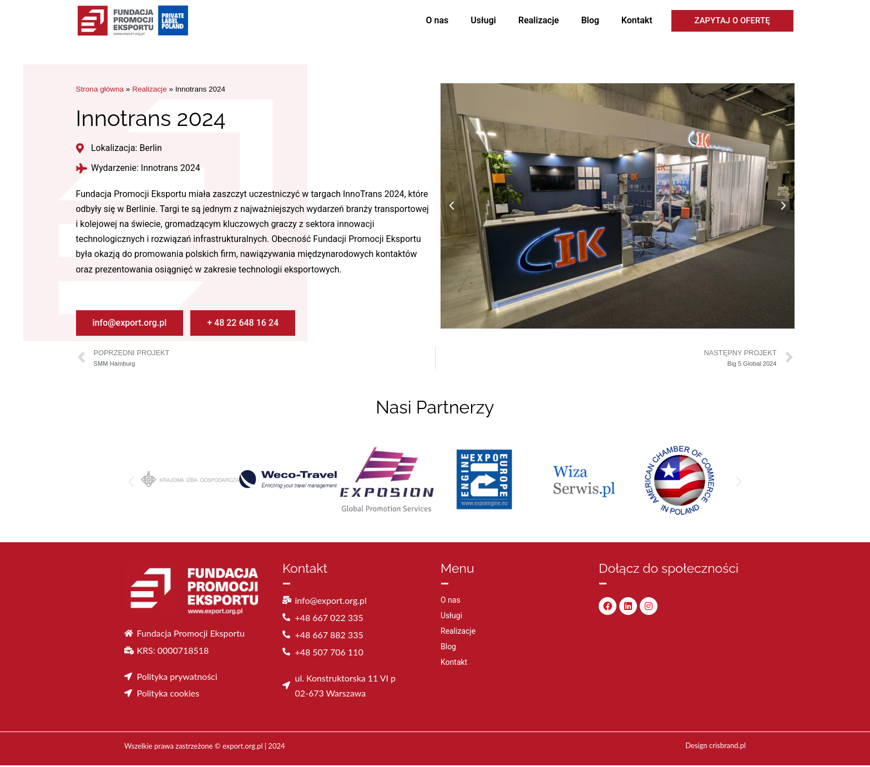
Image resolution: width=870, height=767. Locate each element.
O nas (437, 20)
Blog (590, 20)
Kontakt (636, 20)
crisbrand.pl (727, 747)
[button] (451, 205)
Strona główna (100, 89)
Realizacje (538, 20)
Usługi (483, 20)
